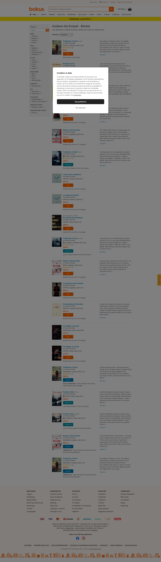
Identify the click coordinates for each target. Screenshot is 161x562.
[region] (80, 90)
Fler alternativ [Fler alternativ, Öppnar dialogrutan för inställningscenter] (80, 108)
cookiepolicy (77, 95)
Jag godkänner (80, 102)
